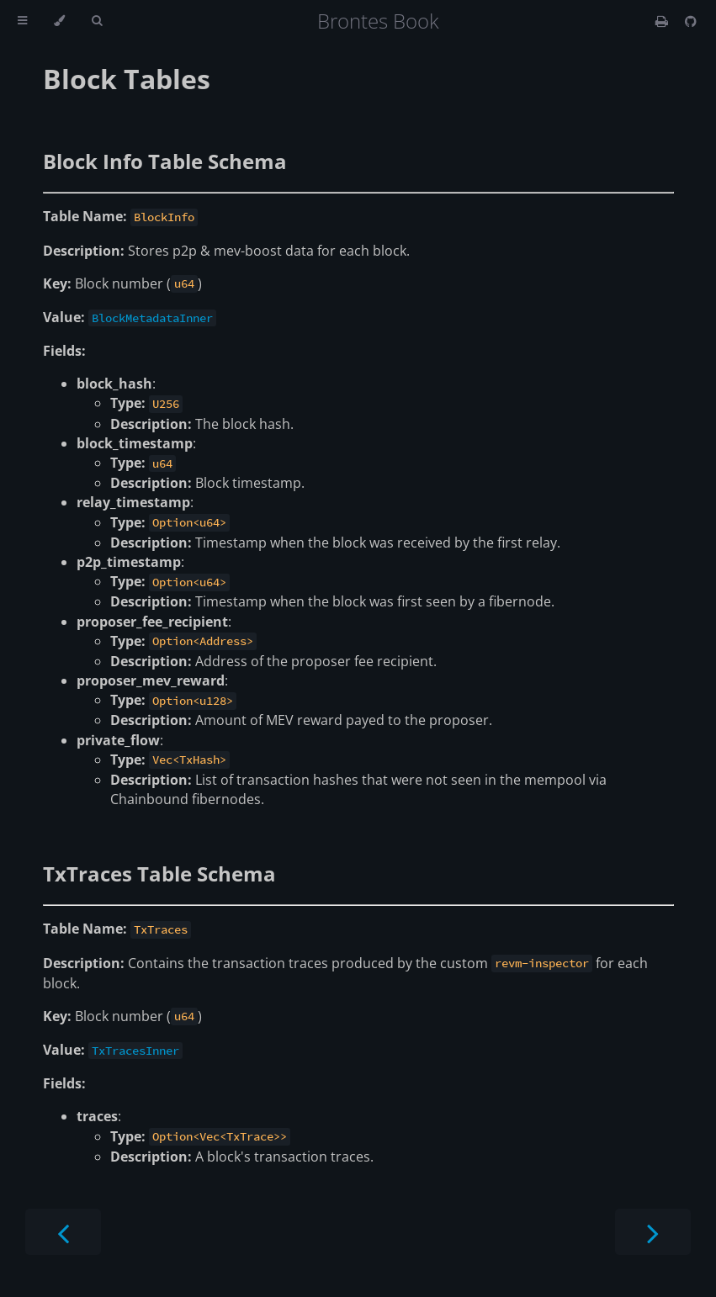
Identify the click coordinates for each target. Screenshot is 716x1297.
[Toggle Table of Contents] (22, 21)
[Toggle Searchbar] (96, 21)
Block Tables (126, 79)
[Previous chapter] (63, 1232)
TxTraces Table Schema (159, 873)
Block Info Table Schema (165, 161)
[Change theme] (59, 21)
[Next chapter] (653, 1232)
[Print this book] (663, 21)
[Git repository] (690, 21)
